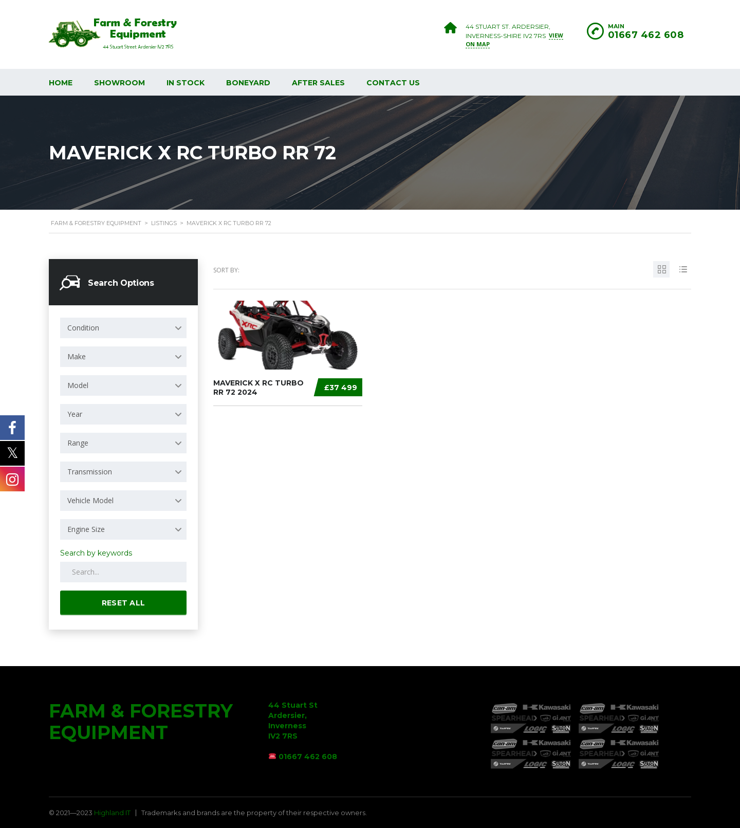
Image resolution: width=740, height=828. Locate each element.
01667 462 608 (646, 35)
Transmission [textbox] (89, 471)
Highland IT (112, 812)
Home (60, 82)
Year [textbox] (74, 414)
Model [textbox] (77, 385)
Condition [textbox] (83, 328)
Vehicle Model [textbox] (90, 500)
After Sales (318, 82)
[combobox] (123, 328)
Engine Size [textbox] (86, 529)
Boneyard (248, 82)
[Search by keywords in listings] (123, 572)
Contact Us (393, 82)
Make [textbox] (76, 356)
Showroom (119, 82)
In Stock (185, 82)
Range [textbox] (77, 443)
